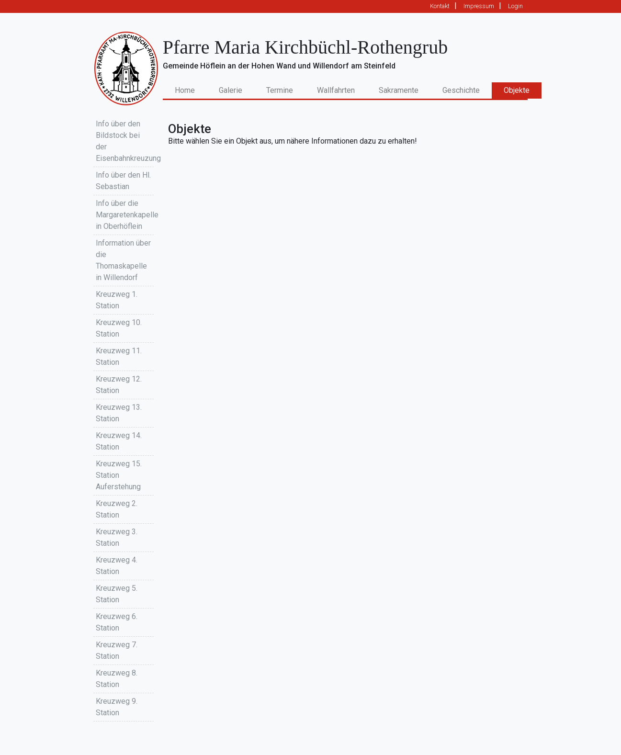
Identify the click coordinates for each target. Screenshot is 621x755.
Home (191, 90)
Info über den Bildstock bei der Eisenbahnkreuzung (125, 141)
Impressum (478, 6)
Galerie (230, 90)
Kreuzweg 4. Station (116, 565)
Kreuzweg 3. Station (116, 537)
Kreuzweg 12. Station (119, 384)
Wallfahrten (336, 90)
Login (515, 6)
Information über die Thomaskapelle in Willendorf (123, 260)
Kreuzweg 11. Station (119, 356)
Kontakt (440, 6)
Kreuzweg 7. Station (116, 650)
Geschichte (461, 90)
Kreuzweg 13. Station (119, 413)
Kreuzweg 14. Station (119, 441)
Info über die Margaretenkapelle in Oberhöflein (125, 215)
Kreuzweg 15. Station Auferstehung (119, 475)
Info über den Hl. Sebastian (123, 180)
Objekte (517, 90)
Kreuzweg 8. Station (116, 678)
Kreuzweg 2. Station (116, 509)
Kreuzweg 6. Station (116, 622)
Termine (279, 90)
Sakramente (398, 90)
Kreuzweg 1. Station (116, 300)
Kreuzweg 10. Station (119, 328)
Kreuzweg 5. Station (116, 594)
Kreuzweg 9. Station (116, 707)
